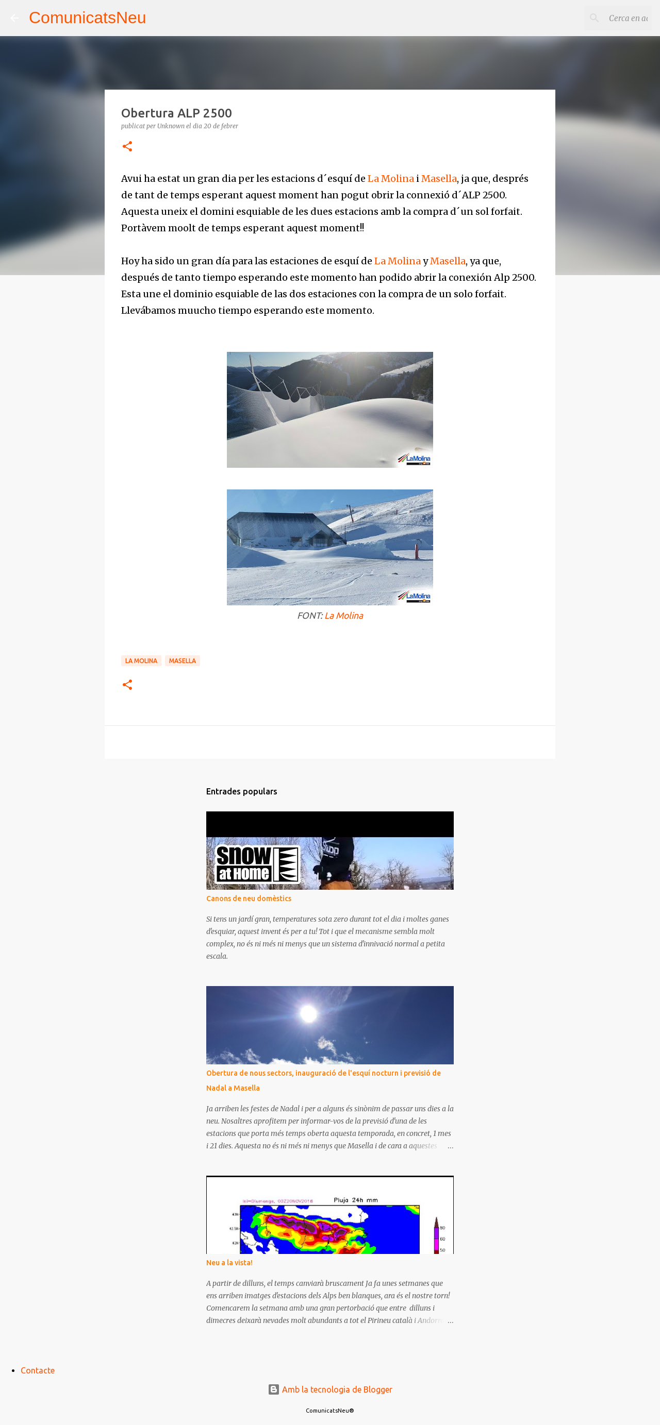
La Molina (391, 178)
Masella (439, 178)
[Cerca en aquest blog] (597, 18)
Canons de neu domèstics (248, 898)
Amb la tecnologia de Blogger (330, 1389)
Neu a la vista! (229, 1263)
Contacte (38, 1370)
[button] (127, 147)
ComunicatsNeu (87, 17)
